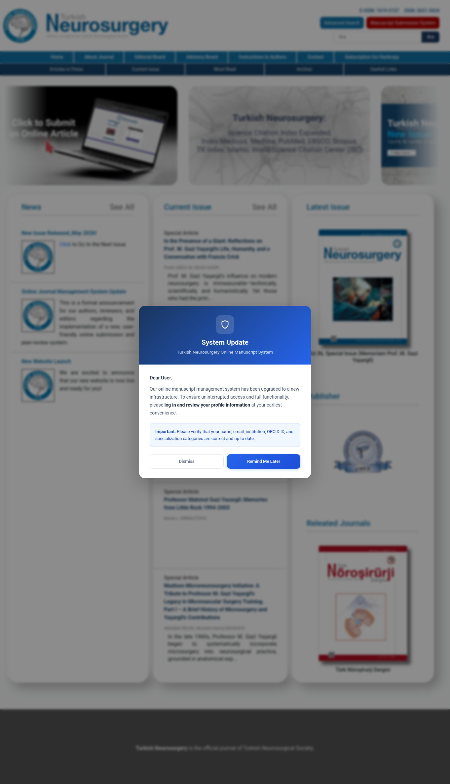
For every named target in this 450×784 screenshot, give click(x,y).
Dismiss (187, 461)
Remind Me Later (263, 461)
